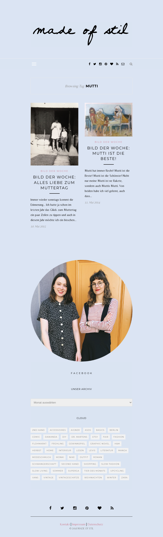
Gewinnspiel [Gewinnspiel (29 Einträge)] (77, 443)
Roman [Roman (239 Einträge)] (97, 457)
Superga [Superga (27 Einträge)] (73, 471)
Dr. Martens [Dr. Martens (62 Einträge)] (79, 437)
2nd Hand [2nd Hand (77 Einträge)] (38, 430)
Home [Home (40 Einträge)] (49, 450)
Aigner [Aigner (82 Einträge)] (75, 430)
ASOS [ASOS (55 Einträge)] (88, 430)
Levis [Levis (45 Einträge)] (92, 450)
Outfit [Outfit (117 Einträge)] (84, 457)
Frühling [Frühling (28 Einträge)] (58, 443)
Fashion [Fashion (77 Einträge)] (119, 437)
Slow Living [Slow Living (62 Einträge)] (40, 471)
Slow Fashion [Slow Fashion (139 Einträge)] (110, 464)
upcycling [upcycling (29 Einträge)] (117, 471)
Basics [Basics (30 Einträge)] (100, 430)
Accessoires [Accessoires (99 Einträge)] (58, 430)
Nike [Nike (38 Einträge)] (72, 457)
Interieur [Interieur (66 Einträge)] (65, 450)
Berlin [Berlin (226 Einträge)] (114, 430)
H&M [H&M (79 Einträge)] (117, 443)
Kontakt (65, 524)
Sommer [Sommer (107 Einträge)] (58, 471)
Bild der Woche (54, 171)
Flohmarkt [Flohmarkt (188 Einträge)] (39, 443)
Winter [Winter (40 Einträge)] (111, 477)
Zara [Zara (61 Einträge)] (124, 477)
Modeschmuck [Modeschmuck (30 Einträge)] (41, 457)
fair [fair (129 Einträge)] (105, 437)
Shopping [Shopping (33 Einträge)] (90, 464)
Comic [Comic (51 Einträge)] (36, 437)
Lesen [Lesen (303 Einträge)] (80, 450)
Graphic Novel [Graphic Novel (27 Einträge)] (100, 443)
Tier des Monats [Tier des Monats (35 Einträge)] (94, 471)
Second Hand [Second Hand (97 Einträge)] (70, 464)
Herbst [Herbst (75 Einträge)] (36, 450)
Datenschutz (95, 524)
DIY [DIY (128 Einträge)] (64, 437)
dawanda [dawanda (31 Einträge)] (51, 437)
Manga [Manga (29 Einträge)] (122, 450)
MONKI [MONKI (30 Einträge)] (60, 457)
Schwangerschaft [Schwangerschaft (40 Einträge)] (44, 464)
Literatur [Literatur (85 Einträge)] (107, 450)
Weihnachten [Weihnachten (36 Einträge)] (93, 477)
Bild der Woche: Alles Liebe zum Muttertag (54, 182)
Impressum (78, 524)
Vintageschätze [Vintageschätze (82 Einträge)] (69, 477)
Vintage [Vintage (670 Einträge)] (48, 477)
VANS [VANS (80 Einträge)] (35, 477)
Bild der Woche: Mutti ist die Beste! (108, 153)
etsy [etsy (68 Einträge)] (95, 437)
